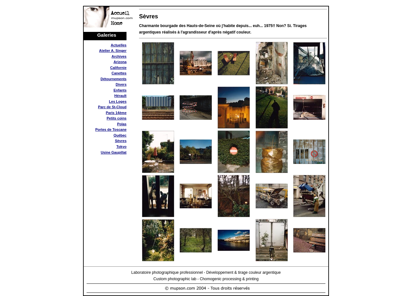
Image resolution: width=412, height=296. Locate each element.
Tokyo (121, 146)
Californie (118, 68)
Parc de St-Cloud (112, 107)
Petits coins (116, 118)
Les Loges (117, 101)
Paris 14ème (116, 113)
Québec (120, 135)
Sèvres (120, 141)
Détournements (113, 79)
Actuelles (118, 45)
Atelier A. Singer (112, 51)
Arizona (120, 62)
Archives (119, 56)
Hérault (120, 96)
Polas (121, 124)
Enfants (120, 90)
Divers (121, 84)
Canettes (119, 73)
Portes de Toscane (110, 129)
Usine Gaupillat (113, 152)
